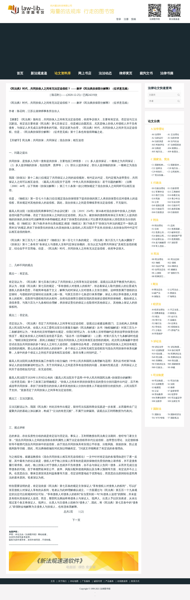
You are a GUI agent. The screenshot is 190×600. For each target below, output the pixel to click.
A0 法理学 (156, 134)
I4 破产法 (156, 293)
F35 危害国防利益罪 (177, 239)
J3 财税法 (172, 313)
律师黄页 (125, 73)
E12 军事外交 (158, 192)
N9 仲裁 (171, 367)
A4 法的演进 (157, 141)
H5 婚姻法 (172, 269)
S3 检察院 (156, 387)
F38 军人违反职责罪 (161, 246)
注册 (126, 19)
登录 (118, 19)
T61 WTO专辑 (158, 418)
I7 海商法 (172, 296)
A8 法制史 (156, 148)
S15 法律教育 (158, 384)
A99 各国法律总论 (176, 152)
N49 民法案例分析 (160, 357)
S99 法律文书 (174, 401)
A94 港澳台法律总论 (177, 148)
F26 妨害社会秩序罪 (161, 239)
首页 (20, 73)
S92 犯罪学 (173, 394)
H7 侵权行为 (173, 273)
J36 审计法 (157, 320)
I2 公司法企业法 (175, 290)
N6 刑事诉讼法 (174, 357)
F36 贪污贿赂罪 (159, 243)
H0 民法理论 (157, 259)
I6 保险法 (156, 296)
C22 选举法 (157, 168)
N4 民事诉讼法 (174, 354)
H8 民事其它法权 (159, 276)
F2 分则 (155, 229)
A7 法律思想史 (174, 145)
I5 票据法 (172, 293)
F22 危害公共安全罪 (161, 232)
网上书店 (84, 73)
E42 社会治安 (174, 202)
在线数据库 (122, 581)
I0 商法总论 (157, 290)
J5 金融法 (172, 320)
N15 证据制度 (158, 350)
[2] (82, 511)
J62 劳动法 (157, 327)
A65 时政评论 (158, 145)
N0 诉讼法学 (157, 347)
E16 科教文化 (174, 195)
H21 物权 (156, 263)
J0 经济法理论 (158, 310)
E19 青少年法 (174, 199)
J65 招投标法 (173, 327)
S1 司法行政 (173, 381)
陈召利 (55, 94)
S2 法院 (171, 384)
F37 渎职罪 (173, 243)
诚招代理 (98, 581)
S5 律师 (171, 387)
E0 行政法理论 (158, 188)
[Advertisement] (95, 45)
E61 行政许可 (174, 205)
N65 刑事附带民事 (160, 360)
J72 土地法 (157, 330)
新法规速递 (39, 73)
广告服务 (86, 581)
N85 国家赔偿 (174, 364)
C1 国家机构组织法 (160, 165)
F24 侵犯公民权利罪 (161, 236)
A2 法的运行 (157, 138)
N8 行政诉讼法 (158, 364)
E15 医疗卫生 (158, 195)
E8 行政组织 (173, 212)
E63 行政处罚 (158, 209)
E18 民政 (156, 199)
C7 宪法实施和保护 (160, 175)
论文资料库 (62, 73)
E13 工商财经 (174, 192)
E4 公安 (155, 202)
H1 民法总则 (173, 259)
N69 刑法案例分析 (176, 360)
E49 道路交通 (158, 205)
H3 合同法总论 (158, 269)
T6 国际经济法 (174, 414)
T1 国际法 (156, 414)
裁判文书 (146, 73)
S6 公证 (155, 391)
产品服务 (109, 581)
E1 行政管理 (173, 188)
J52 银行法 (157, 323)
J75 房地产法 (173, 330)
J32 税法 (155, 316)
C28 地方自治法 (175, 168)
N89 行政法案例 (159, 367)
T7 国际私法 (173, 418)
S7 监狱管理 (173, 391)
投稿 (133, 19)
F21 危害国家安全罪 (177, 229)
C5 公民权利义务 (175, 172)
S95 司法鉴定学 (175, 398)
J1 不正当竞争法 (175, 310)
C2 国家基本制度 (175, 165)
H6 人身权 (156, 273)
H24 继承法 (173, 266)
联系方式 (135, 581)
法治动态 (105, 73)
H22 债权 (172, 263)
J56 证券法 (172, 323)
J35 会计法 (172, 316)
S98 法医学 (157, 401)
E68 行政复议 (158, 212)
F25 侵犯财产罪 (175, 236)
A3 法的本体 (173, 138)
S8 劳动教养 (157, 394)
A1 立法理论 (173, 134)
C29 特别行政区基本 (161, 172)
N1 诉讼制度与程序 (176, 347)
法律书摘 (166, 73)
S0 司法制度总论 (159, 381)
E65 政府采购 (174, 209)
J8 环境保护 (157, 334)
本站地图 (74, 581)
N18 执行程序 (174, 350)
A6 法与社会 (173, 141)
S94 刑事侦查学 (159, 398)
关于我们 (62, 581)
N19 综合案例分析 (160, 354)
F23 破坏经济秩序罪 (177, 232)
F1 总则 (171, 225)
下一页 (76, 519)
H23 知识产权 (158, 266)
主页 (53, 581)
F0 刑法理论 (157, 225)
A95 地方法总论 (159, 152)
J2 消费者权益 (158, 313)
